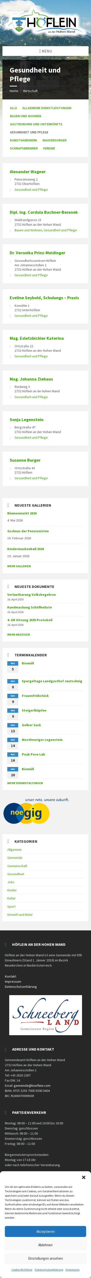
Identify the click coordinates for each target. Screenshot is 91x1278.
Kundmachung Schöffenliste (29, 607)
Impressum (73, 1269)
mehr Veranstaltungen (25, 783)
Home (14, 91)
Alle (13, 108)
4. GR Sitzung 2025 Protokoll (29, 620)
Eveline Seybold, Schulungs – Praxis (44, 297)
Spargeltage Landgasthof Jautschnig (52, 681)
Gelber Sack (31, 725)
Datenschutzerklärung (49, 1269)
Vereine (49, 148)
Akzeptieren (45, 1231)
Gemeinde (14, 857)
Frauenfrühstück (35, 695)
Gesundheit (15, 874)
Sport (11, 906)
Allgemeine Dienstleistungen (46, 108)
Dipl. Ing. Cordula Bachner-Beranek (44, 212)
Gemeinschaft (17, 866)
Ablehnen (45, 1245)
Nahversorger (54, 140)
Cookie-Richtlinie (21, 1269)
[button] (83, 1177)
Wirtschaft (30, 91)
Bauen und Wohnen (25, 116)
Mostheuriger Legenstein (42, 739)
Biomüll (28, 663)
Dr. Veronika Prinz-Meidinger (37, 253)
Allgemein (14, 849)
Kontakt (10, 976)
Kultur (11, 898)
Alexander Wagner (28, 171)
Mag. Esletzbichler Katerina (37, 338)
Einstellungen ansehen (45, 1258)
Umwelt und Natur (20, 914)
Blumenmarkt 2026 (22, 513)
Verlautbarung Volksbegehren (31, 594)
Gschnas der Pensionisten (28, 531)
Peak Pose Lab (33, 754)
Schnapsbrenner (24, 148)
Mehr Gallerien (19, 566)
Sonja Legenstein (26, 419)
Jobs (11, 882)
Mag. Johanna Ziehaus (31, 379)
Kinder (12, 890)
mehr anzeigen (18, 634)
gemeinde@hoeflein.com (32, 1085)
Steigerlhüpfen (34, 710)
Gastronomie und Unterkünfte (36, 124)
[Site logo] (45, 36)
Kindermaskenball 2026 (25, 549)
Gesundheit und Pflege (31, 189)
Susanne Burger (25, 460)
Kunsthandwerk (23, 140)
